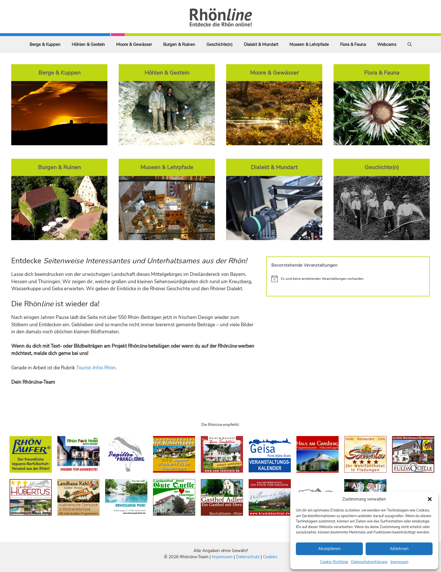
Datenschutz (248, 557)
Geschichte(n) (219, 44)
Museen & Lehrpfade (309, 44)
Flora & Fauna (353, 44)
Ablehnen (399, 548)
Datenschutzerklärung (369, 561)
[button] (430, 499)
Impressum (399, 561)
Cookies (270, 557)
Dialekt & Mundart (261, 44)
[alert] (347, 278)
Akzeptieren (329, 548)
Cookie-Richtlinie (334, 561)
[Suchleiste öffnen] (409, 44)
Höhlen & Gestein (88, 44)
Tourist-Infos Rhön (96, 368)
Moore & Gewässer (134, 44)
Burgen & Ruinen (179, 44)
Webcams (386, 44)
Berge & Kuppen (45, 44)
